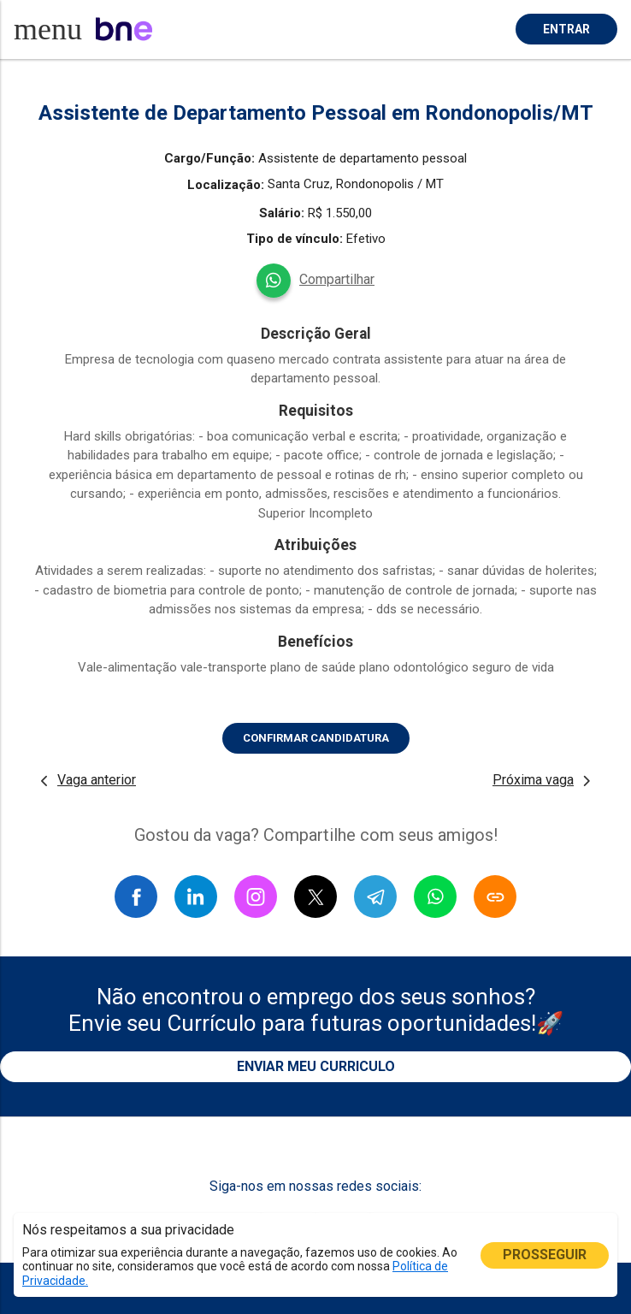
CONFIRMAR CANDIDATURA (316, 737)
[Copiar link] (495, 896)
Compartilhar (336, 279)
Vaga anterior (96, 780)
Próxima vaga (533, 780)
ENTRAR (566, 29)
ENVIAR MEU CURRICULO (316, 1066)
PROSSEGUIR (545, 1254)
